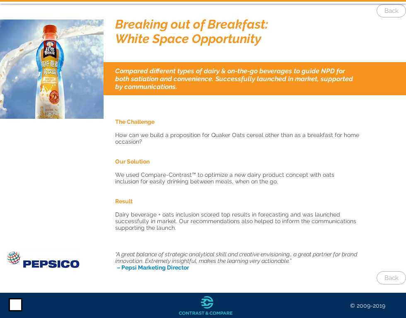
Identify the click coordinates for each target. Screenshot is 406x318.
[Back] (391, 10)
